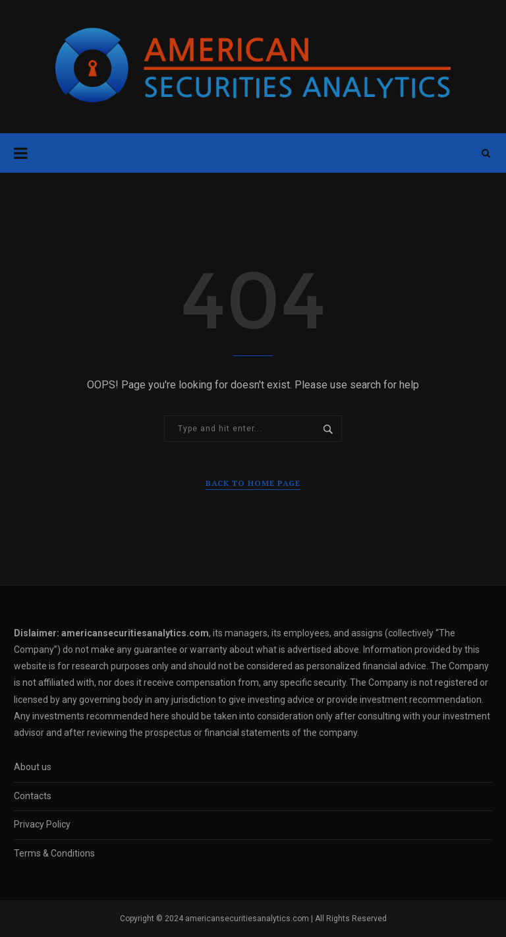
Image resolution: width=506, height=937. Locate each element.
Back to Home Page (253, 483)
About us (32, 767)
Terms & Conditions (54, 853)
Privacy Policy (42, 824)
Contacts (32, 796)
